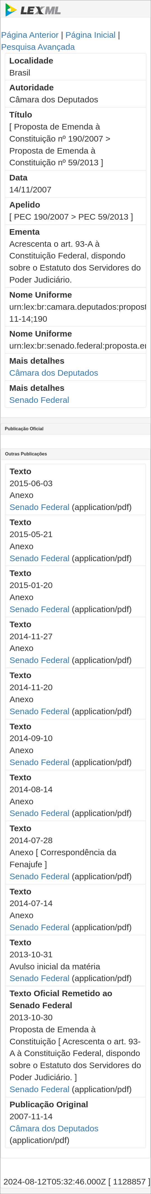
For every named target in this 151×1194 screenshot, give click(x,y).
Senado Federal (39, 400)
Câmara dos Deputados (53, 372)
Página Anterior (30, 34)
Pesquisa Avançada (38, 46)
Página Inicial (90, 34)
